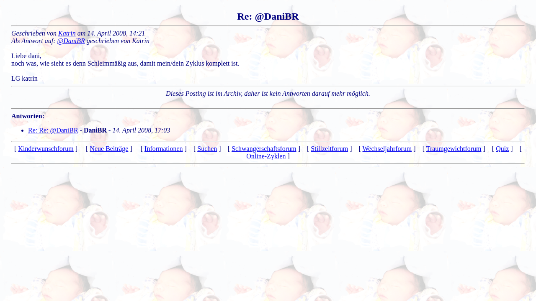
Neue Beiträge (109, 148)
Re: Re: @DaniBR (53, 130)
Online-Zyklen (266, 156)
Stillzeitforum (329, 148)
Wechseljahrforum (387, 148)
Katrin (67, 33)
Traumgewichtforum (454, 148)
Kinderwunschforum (45, 148)
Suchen (207, 148)
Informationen (163, 148)
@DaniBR (71, 40)
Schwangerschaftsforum (264, 148)
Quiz (502, 148)
